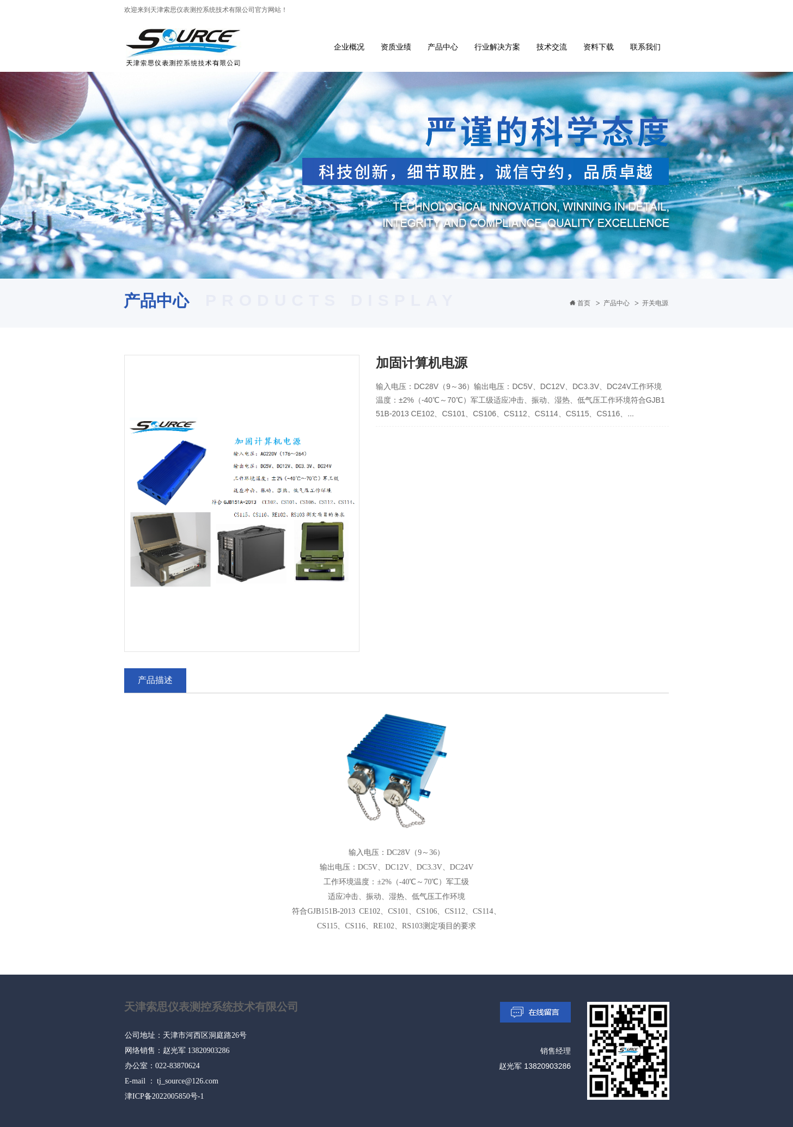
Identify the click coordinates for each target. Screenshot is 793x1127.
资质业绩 (396, 46)
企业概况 (349, 46)
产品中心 (443, 46)
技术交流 (551, 46)
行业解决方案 (497, 46)
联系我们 (645, 46)
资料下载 (598, 46)
